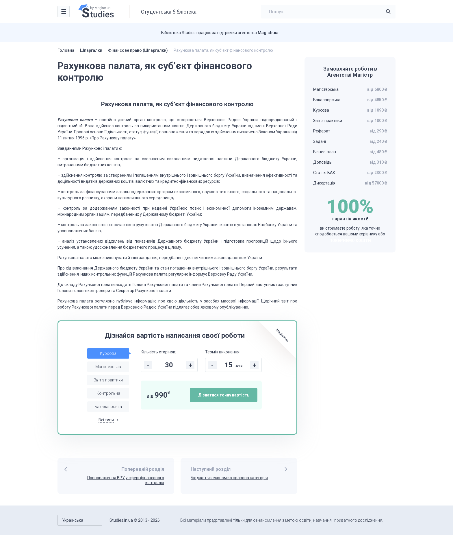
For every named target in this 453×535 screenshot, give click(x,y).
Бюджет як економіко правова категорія (229, 477)
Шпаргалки (91, 50)
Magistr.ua (268, 32)
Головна (65, 50)
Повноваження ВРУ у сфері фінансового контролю (125, 480)
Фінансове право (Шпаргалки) (138, 50)
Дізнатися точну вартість (223, 395)
